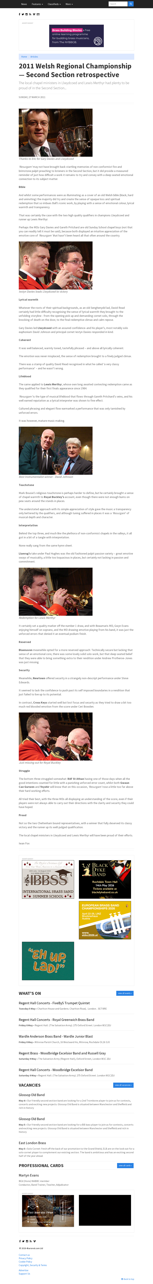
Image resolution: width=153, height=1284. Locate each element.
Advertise (23, 1270)
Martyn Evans (29, 1175)
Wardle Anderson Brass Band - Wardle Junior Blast (56, 1036)
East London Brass (32, 1143)
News (24, 4)
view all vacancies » (123, 1085)
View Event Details (63, 1211)
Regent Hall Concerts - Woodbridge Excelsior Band (56, 1070)
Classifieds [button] (54, 4)
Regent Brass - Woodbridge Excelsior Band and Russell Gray (62, 1053)
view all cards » (125, 1165)
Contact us (24, 1254)
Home (24, 56)
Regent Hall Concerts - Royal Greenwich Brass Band (56, 1019)
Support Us (24, 1273)
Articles (34, 56)
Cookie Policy (25, 1261)
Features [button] (37, 4)
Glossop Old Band (32, 1095)
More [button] (69, 4)
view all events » (125, 993)
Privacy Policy (25, 1258)
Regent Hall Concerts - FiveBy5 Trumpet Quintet (54, 1003)
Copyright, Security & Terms (33, 1265)
